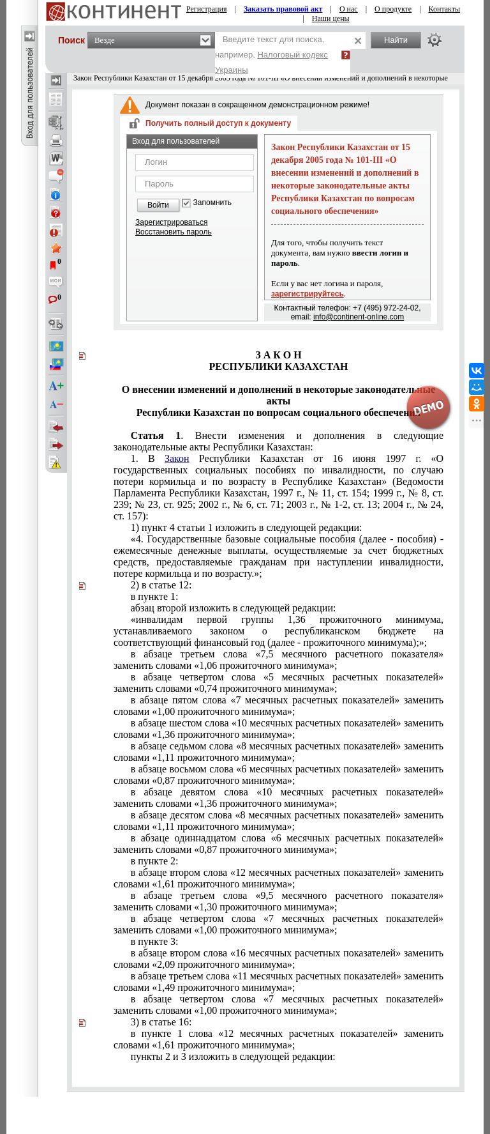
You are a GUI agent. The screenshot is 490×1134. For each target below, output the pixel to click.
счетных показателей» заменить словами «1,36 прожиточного (278, 797)
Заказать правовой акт (283, 8)
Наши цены (331, 18)
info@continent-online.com (358, 316)
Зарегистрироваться (171, 222)
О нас (348, 8)
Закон (177, 458)
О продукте (393, 8)
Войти (158, 205)
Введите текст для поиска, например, (271, 54)
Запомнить (212, 203)
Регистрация (206, 8)
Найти (396, 40)
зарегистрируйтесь (307, 293)
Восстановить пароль (173, 231)
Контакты (445, 8)
